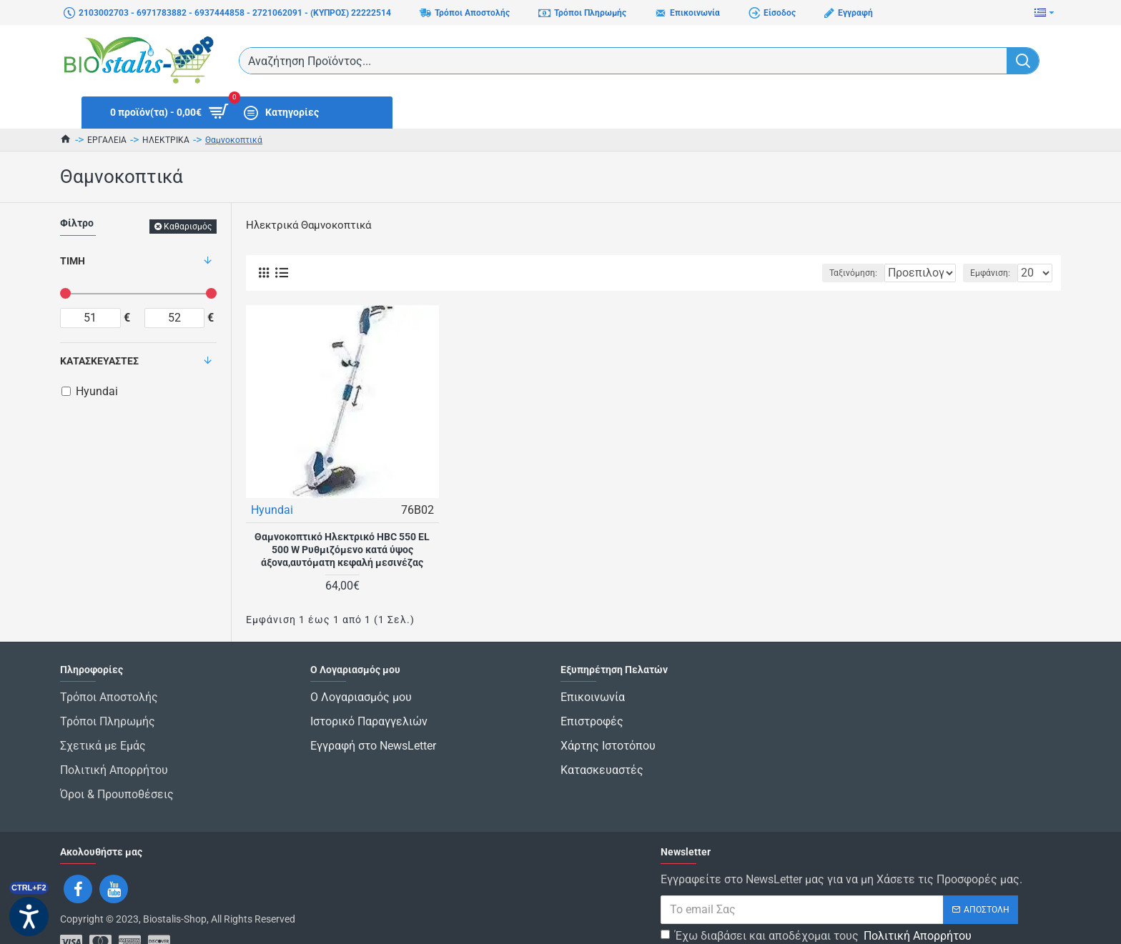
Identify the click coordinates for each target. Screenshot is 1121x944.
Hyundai (273, 509)
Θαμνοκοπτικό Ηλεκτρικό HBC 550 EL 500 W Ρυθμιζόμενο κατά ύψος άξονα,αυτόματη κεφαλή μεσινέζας (342, 548)
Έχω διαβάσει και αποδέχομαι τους (817, 900)
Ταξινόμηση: (808, 273)
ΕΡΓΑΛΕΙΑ (107, 140)
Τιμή (72, 261)
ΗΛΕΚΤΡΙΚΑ (165, 140)
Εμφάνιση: (994, 273)
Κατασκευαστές (99, 361)
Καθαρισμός (188, 227)
